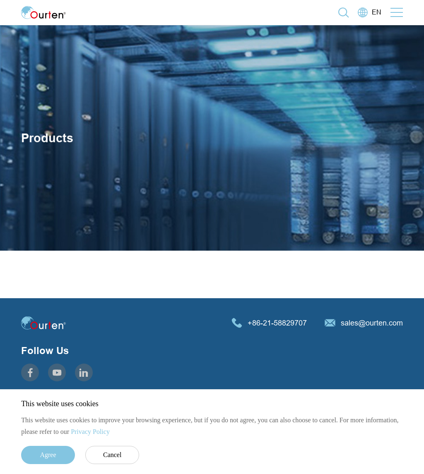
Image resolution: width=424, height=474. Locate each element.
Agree (48, 454)
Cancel (112, 454)
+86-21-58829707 (277, 322)
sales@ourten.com (372, 322)
